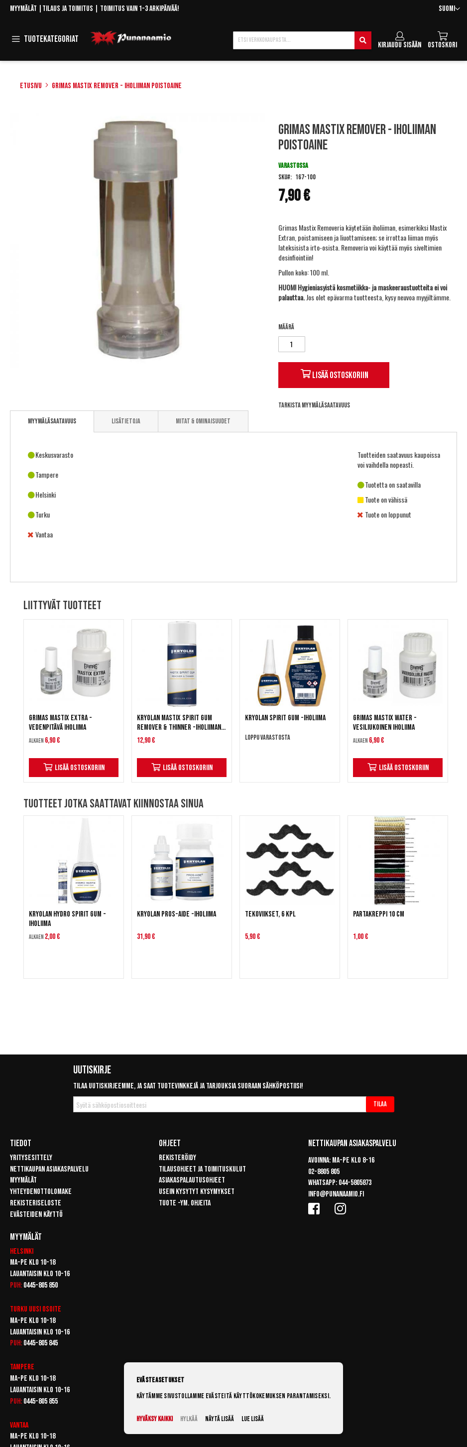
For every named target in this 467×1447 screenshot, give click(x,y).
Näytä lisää (219, 1419)
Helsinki (21, 1251)
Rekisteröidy (177, 1158)
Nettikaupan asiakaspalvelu (49, 1169)
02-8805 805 (324, 1172)
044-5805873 (355, 1182)
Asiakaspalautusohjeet (192, 1180)
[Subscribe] (380, 1104)
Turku (18, 1309)
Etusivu (31, 86)
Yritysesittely (31, 1158)
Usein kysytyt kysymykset (196, 1191)
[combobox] (302, 40)
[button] (449, 9)
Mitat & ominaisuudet (203, 421)
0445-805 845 (40, 1343)
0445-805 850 (40, 1285)
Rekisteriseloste (35, 1203)
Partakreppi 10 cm (378, 914)
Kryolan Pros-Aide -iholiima (176, 914)
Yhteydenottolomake (41, 1191)
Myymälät (23, 8)
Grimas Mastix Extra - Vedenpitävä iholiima (60, 722)
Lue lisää (252, 1419)
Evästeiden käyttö (36, 1214)
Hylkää (189, 1419)
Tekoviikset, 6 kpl (270, 914)
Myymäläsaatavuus (52, 421)
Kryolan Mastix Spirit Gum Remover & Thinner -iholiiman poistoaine (179, 722)
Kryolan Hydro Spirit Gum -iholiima (67, 919)
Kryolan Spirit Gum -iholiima (285, 718)
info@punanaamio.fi (336, 1194)
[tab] (52, 421)
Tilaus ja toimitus (67, 8)
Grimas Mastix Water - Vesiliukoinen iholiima (385, 722)
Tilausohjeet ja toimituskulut (202, 1169)
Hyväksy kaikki (154, 1419)
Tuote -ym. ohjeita (185, 1203)
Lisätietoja (126, 421)
